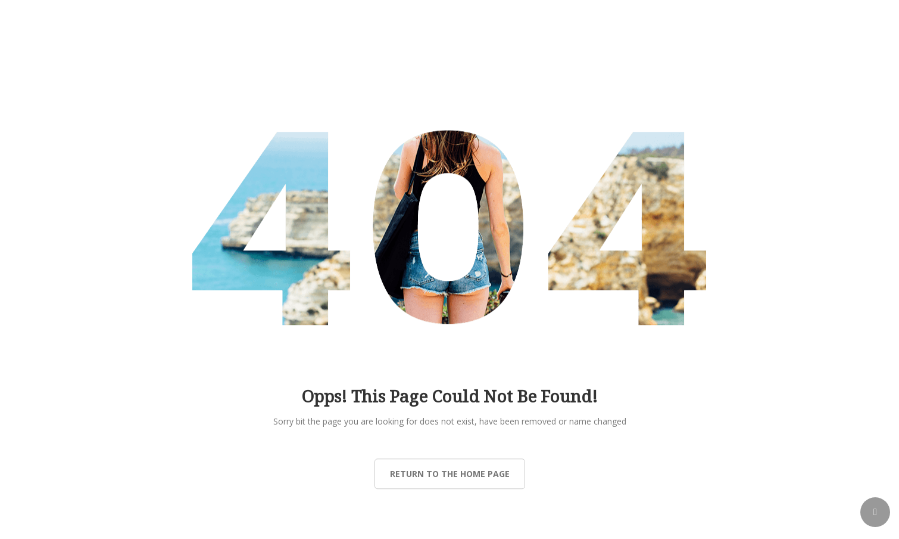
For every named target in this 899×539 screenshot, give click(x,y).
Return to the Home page (450, 473)
